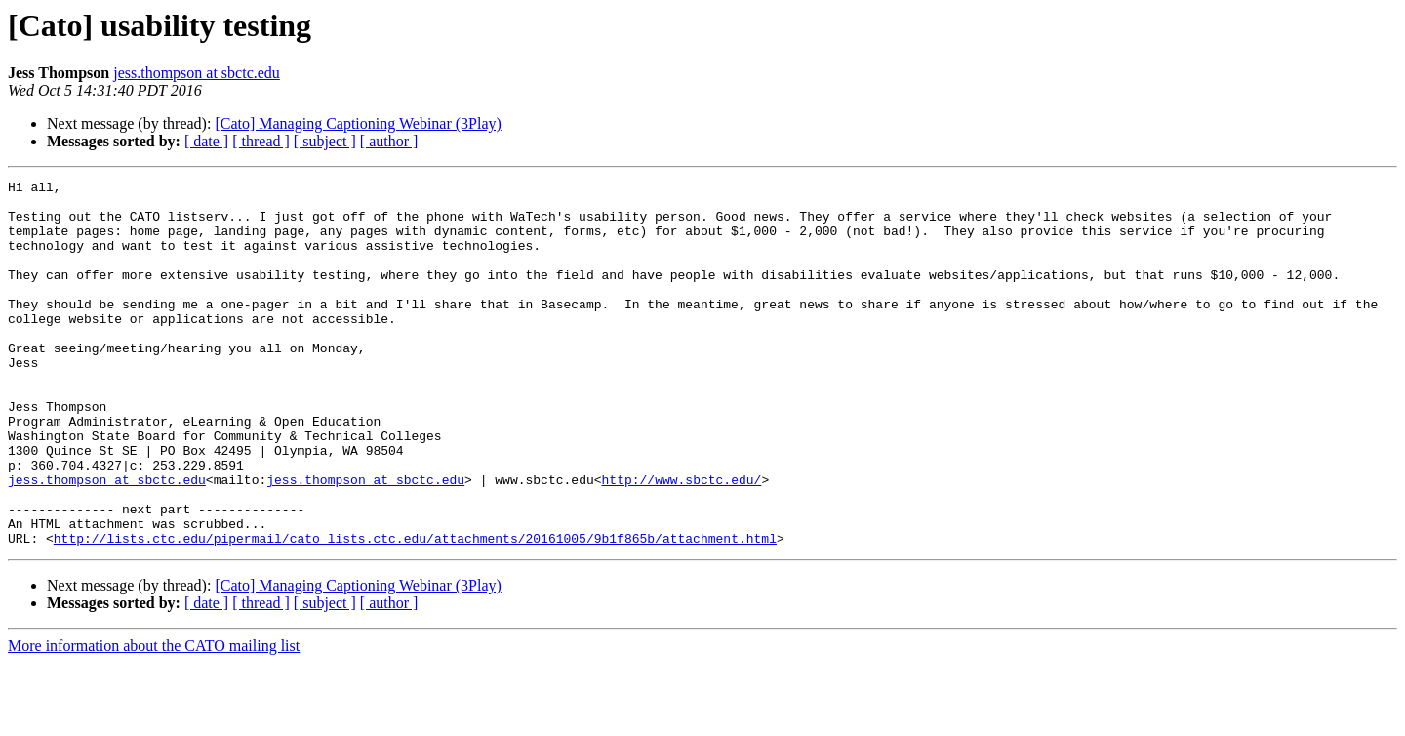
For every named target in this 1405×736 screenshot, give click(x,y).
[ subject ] (325, 141)
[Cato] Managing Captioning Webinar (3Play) (358, 123)
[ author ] (389, 141)
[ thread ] (261, 141)
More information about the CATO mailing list (154, 719)
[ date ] (206, 141)
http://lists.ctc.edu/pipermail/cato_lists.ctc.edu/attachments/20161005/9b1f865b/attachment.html (415, 611)
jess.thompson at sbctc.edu (196, 72)
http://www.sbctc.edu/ (681, 541)
